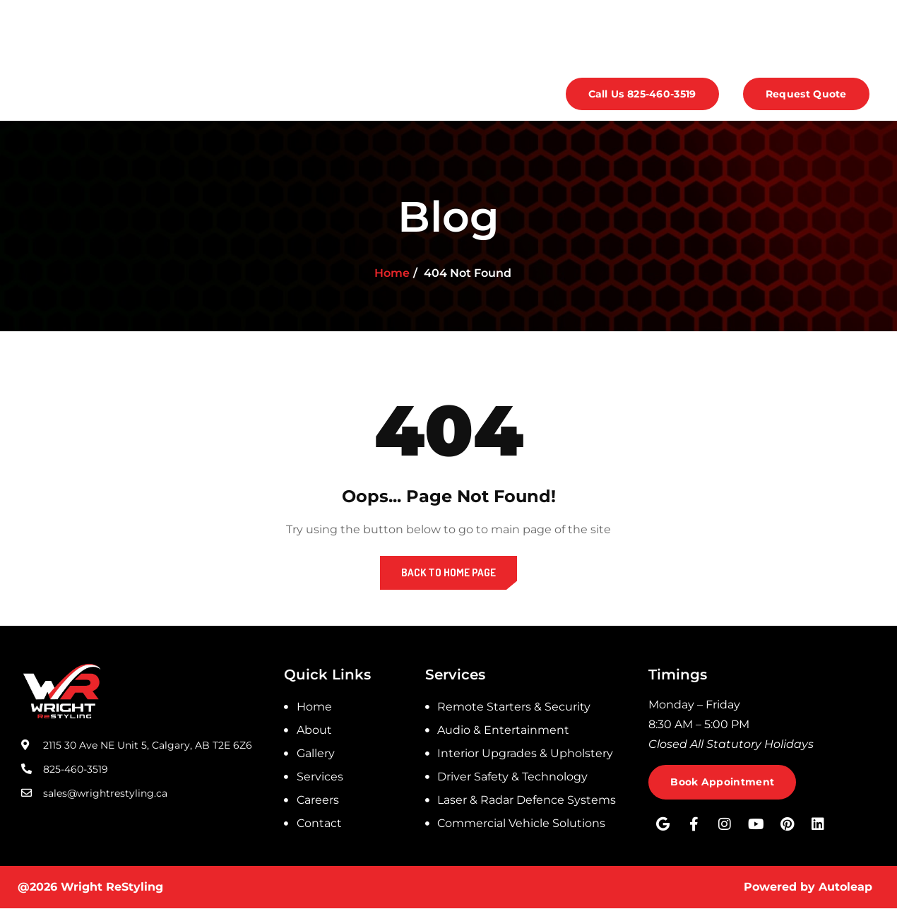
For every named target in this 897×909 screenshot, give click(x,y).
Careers (381, 94)
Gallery (224, 94)
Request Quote (806, 94)
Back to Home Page (448, 572)
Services (301, 94)
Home (86, 94)
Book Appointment (723, 782)
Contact (454, 94)
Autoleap (845, 887)
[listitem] (761, 724)
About (154, 94)
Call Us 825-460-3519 (642, 94)
